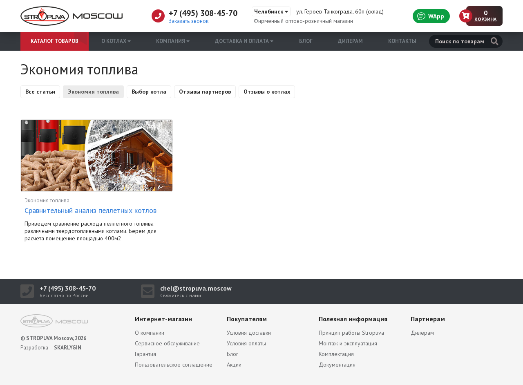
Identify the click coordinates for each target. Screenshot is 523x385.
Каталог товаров (54, 41)
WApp (430, 16)
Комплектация (336, 354)
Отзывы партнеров (205, 91)
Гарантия (145, 354)
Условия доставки (249, 332)
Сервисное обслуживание (167, 343)
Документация (337, 364)
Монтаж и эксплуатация (348, 343)
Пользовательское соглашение (173, 364)
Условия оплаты (246, 343)
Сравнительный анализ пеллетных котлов (90, 210)
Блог (306, 41)
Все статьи (40, 91)
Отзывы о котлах (267, 91)
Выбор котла (149, 91)
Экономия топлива (93, 91)
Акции (234, 364)
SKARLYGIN (67, 347)
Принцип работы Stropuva (351, 332)
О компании (149, 332)
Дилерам (350, 41)
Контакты (402, 41)
